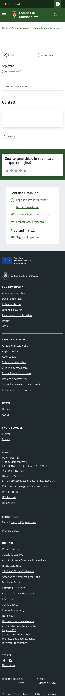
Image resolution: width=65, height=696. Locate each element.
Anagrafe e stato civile (15, 345)
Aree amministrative (13, 293)
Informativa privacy (13, 610)
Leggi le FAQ (9, 630)
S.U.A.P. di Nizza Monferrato (18, 571)
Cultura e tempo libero (15, 368)
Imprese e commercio (14, 379)
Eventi (6, 439)
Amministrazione (20, 28)
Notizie (6, 409)
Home (5, 28)
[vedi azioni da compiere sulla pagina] (44, 55)
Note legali (8, 616)
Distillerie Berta (11, 582)
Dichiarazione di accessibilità (18, 621)
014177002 (20, 471)
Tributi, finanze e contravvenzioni (21, 384)
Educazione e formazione (16, 373)
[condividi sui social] (10, 55)
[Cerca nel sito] (54, 15)
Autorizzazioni (10, 357)
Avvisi (5, 414)
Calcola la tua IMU (12, 554)
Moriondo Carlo (10, 599)
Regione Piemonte (13, 4)
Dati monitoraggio (12, 679)
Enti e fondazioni (11, 304)
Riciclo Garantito (11, 566)
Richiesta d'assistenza (14, 643)
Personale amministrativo (46, 28)
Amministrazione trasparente (19, 626)
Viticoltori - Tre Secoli (14, 588)
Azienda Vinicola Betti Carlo (18, 593)
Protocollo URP (10, 492)
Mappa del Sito (47, 683)
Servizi (41, 679)
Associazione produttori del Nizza (21, 577)
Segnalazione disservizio (16, 634)
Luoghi (6, 434)
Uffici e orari (9, 497)
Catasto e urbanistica (14, 362)
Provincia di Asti (11, 549)
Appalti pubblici (10, 351)
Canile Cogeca (10, 604)
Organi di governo (12, 310)
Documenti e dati (12, 299)
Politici (6, 321)
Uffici (5, 326)
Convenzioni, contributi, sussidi (19, 390)
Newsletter (8, 665)
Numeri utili (8, 503)
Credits (20, 683)
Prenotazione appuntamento (18, 638)
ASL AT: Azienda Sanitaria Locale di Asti (24, 560)
